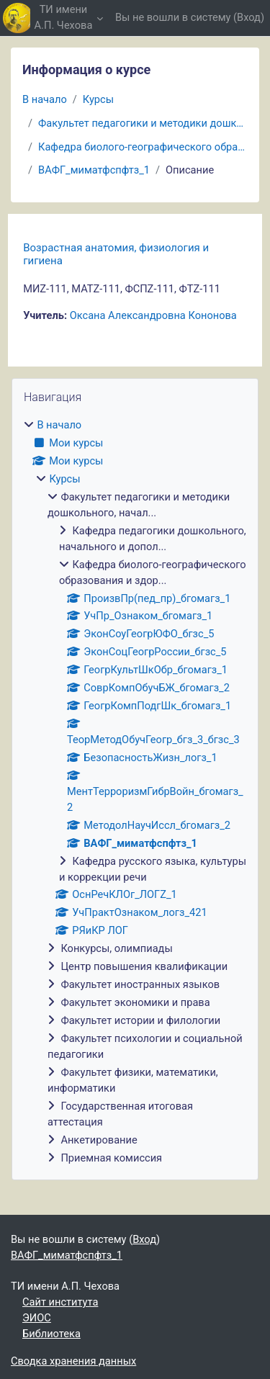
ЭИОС (36, 1317)
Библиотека (51, 1333)
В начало (44, 99)
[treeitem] (135, 792)
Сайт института (60, 1301)
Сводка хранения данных (73, 1361)
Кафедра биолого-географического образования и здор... (143, 146)
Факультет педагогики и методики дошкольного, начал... (143, 123)
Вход (249, 17)
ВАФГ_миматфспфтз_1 (94, 169)
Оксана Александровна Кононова (153, 315)
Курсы (98, 99)
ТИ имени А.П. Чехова (64, 17)
